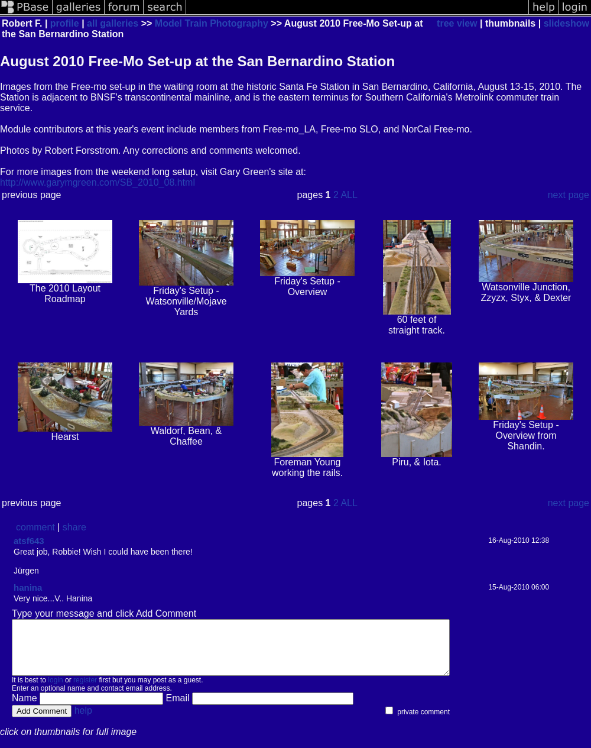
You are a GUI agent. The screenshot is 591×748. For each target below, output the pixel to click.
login (55, 691)
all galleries (112, 23)
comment (35, 527)
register (85, 691)
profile (64, 23)
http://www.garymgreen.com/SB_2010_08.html (97, 182)
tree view (457, 23)
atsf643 (29, 541)
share (74, 527)
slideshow (566, 23)
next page (568, 195)
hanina (28, 587)
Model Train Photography (211, 23)
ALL (348, 195)
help (83, 721)
